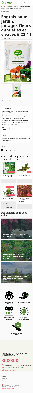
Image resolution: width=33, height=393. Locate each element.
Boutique (9, 6)
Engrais (16, 6)
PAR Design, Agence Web (13, 385)
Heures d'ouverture (8, 370)
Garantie (4, 378)
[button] (29, 42)
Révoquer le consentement (8, 386)
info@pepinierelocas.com (23, 365)
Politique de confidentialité (8, 388)
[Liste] (23, 3)
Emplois (4, 376)
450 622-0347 (7, 365)
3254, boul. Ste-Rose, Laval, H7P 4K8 (13, 367)
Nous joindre (5, 381)
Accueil (3, 6)
